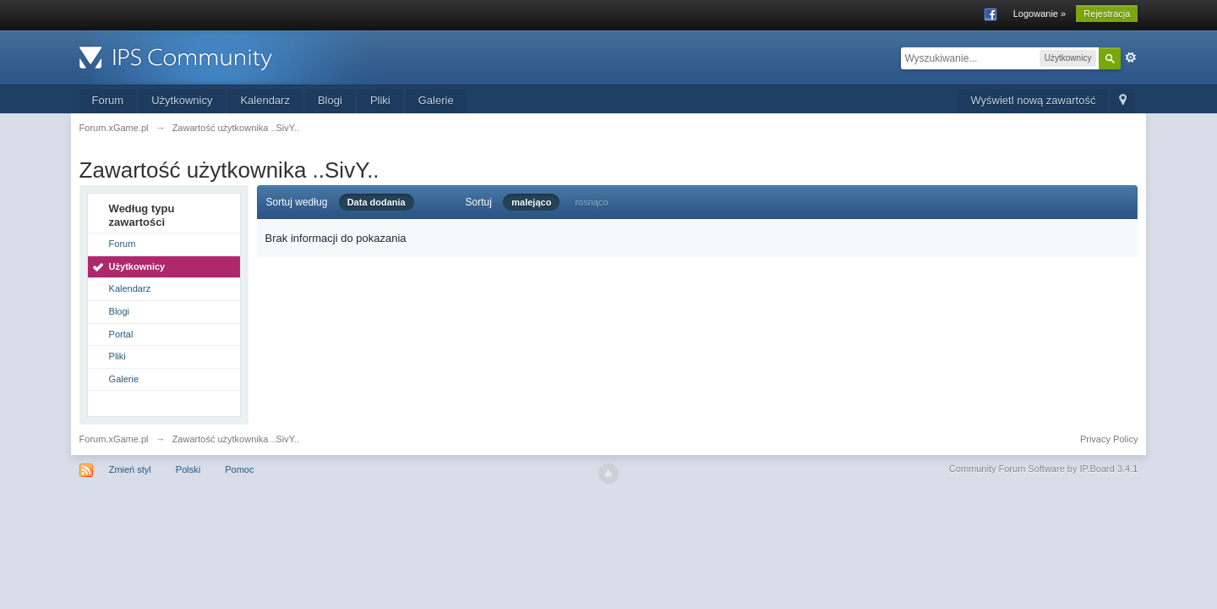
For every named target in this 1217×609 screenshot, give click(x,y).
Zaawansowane (1131, 57)
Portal (121, 334)
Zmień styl (130, 469)
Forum (108, 100)
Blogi (330, 100)
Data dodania (376, 202)
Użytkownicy (181, 100)
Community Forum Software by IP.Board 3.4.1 (1043, 469)
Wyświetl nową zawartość (1032, 100)
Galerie (436, 100)
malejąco (531, 202)
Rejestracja (1106, 13)
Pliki (380, 100)
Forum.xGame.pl (114, 439)
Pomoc (239, 469)
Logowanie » (1039, 13)
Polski (188, 469)
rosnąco (591, 202)
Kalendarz (265, 100)
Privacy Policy (1109, 439)
